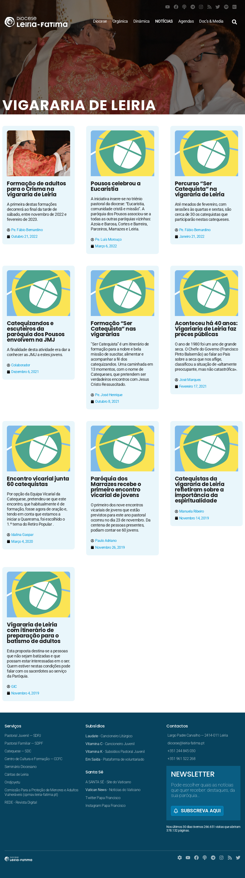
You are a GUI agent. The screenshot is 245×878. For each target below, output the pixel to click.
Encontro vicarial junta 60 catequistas (38, 481)
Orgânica (120, 21)
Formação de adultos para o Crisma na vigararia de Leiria (36, 189)
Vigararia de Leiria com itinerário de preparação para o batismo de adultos (33, 633)
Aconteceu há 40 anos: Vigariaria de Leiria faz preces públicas (206, 328)
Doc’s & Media (211, 21)
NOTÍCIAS (164, 21)
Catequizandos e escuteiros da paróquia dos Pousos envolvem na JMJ (36, 331)
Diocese (100, 21)
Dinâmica (141, 21)
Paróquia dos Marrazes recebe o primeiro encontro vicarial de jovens (116, 487)
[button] (234, 22)
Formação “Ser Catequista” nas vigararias (113, 328)
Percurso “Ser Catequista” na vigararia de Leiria (200, 189)
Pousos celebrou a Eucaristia (116, 186)
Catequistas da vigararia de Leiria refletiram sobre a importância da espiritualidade (200, 489)
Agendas (186, 21)
